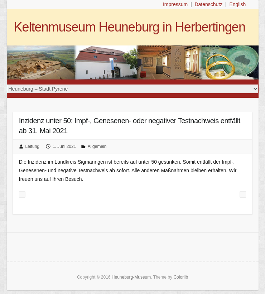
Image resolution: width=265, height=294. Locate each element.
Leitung (32, 146)
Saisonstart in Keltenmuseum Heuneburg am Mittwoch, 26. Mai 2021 (22, 194)
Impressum (175, 4)
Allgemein (97, 146)
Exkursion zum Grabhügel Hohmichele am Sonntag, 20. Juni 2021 (243, 194)
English (237, 4)
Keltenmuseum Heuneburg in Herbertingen (129, 27)
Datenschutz (208, 4)
